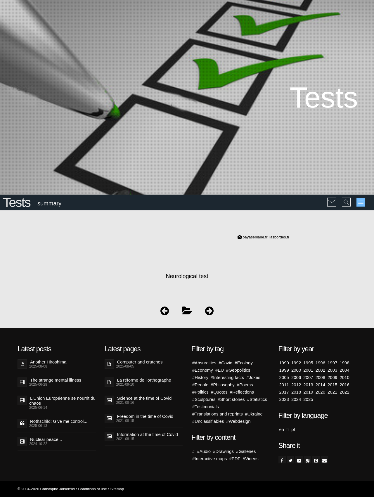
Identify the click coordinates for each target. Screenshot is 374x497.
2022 (344, 391)
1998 (344, 362)
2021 (332, 391)
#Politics (200, 391)
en (281, 429)
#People (200, 384)
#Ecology (244, 362)
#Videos (251, 458)
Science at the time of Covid (144, 398)
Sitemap (117, 489)
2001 (308, 370)
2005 (284, 377)
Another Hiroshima (48, 361)
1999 (284, 370)
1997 (332, 362)
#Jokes (253, 377)
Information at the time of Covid (147, 434)
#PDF (234, 458)
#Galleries (246, 451)
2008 (320, 377)
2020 (320, 391)
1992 (296, 362)
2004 (344, 370)
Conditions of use (92, 489)
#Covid (226, 362)
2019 (308, 391)
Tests (16, 202)
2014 (320, 384)
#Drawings (223, 451)
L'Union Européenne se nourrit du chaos (62, 401)
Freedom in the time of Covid (145, 416)
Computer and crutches (140, 361)
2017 (284, 391)
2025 (308, 399)
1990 (284, 362)
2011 (284, 384)
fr (287, 429)
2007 (308, 377)
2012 (296, 384)
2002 (320, 370)
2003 (332, 370)
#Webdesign (238, 421)
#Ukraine (254, 413)
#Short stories (231, 399)
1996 (320, 362)
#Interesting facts (227, 377)
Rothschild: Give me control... (58, 421)
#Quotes (219, 391)
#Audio (204, 451)
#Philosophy (223, 384)
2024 (296, 399)
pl (293, 429)
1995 (308, 362)
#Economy (202, 370)
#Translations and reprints (217, 413)
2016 (344, 384)
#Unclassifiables (208, 421)
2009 (332, 377)
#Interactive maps (209, 458)
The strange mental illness (55, 379)
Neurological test (187, 276)
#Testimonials (205, 406)
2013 (308, 384)
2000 (296, 370)
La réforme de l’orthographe (144, 379)
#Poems (245, 384)
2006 (296, 377)
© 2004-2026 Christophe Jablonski (46, 489)
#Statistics (257, 399)
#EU (219, 370)
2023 (284, 399)
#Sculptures (203, 399)
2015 (332, 384)
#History (200, 377)
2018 (296, 391)
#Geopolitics (238, 370)
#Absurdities (204, 362)
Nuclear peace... (46, 439)
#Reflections (242, 391)
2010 (344, 377)
